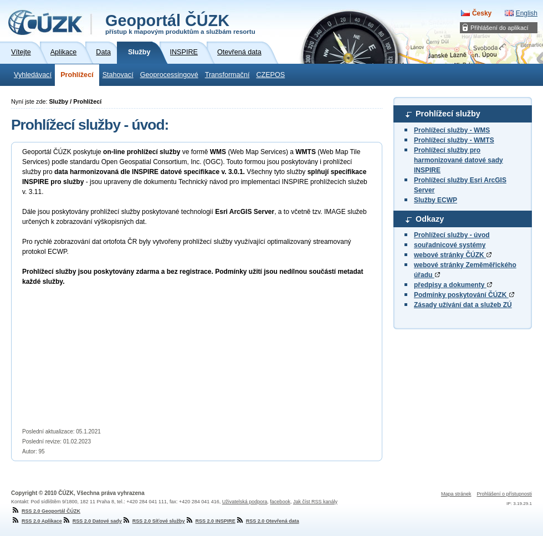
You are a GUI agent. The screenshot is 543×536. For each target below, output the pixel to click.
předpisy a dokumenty (453, 285)
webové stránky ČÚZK (452, 255)
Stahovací (118, 75)
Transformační (227, 75)
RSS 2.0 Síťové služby (153, 521)
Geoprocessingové (169, 75)
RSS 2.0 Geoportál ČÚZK (45, 511)
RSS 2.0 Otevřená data (267, 521)
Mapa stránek (456, 494)
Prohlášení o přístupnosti (504, 494)
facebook (280, 501)
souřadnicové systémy (449, 245)
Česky (481, 13)
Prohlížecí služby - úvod (452, 235)
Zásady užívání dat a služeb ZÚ (463, 305)
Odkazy (430, 219)
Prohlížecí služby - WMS (452, 130)
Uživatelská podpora (245, 501)
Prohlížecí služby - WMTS (454, 140)
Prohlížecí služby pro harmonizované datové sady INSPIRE (458, 160)
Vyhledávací (33, 75)
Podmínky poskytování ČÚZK (464, 295)
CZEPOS (270, 75)
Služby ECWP (435, 200)
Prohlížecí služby (448, 113)
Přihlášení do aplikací (499, 27)
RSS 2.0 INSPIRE (210, 521)
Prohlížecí (77, 75)
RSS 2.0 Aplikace (36, 521)
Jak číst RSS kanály (315, 501)
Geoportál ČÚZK (180, 23)
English (526, 13)
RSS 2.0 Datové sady (92, 521)
